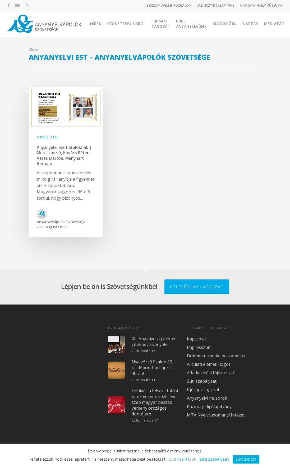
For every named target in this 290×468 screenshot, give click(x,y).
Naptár (250, 23)
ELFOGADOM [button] (246, 459)
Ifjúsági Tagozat (161, 23)
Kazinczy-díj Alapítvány (209, 406)
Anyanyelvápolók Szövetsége (61, 221)
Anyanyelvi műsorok (207, 398)
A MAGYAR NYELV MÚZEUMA (261, 5)
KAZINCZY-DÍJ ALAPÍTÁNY (215, 5)
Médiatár (274, 23)
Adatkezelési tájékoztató (211, 373)
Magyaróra (225, 23)
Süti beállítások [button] (182, 459)
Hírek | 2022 (47, 136)
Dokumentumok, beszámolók (216, 356)
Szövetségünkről (126, 23)
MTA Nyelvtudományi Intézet (216, 415)
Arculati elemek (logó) (208, 364)
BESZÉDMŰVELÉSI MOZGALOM (168, 5)
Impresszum (199, 347)
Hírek (96, 23)
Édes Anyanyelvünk (191, 23)
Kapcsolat (196, 339)
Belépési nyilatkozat (197, 286)
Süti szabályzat (202, 381)
